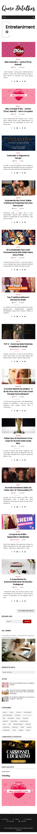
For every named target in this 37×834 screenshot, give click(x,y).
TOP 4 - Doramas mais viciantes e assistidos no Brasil (18, 346)
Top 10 (14, 732)
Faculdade (11, 720)
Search (27, 623)
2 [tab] (12, 813)
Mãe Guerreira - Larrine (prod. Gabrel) (18, 63)
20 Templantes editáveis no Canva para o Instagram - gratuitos (22, 699)
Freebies (5, 723)
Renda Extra (6, 729)
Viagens (21, 732)
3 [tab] (15, 813)
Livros (4, 726)
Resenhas (15, 729)
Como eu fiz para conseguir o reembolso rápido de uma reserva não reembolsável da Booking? (21, 693)
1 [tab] (9, 813)
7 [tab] (25, 813)
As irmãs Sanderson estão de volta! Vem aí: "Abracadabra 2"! (18, 490)
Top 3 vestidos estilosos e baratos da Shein (18, 299)
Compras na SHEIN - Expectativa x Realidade (18, 537)
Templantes (6, 732)
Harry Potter (14, 723)
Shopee (29, 729)
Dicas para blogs (7, 717)
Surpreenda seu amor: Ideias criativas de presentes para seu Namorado (18, 204)
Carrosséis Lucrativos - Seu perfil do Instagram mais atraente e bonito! (18, 639)
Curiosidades (27, 714)
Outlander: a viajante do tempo (18, 157)
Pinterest (28, 726)
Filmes (18, 720)
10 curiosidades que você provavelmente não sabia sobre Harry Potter (18, 253)
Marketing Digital (18, 726)
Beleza (5, 714)
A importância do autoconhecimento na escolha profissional (18, 584)
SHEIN (22, 729)
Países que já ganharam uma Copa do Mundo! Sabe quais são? (18, 442)
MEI (10, 726)
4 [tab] (17, 813)
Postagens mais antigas (26, 613)
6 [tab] (22, 813)
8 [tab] (27, 813)
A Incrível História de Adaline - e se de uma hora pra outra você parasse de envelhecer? (18, 393)
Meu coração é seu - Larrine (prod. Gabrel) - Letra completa (18, 110)
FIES (4, 720)
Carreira (18, 714)
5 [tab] (20, 813)
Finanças (25, 720)
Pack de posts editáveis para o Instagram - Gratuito (22, 685)
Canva (11, 714)
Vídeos (28, 732)
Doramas (17, 717)
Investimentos (24, 723)
